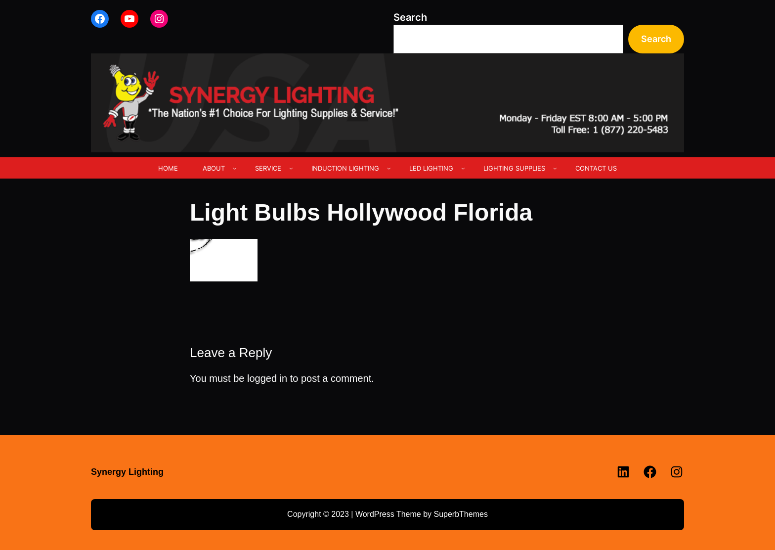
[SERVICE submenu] (291, 168)
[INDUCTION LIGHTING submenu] (389, 168)
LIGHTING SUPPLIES (514, 168)
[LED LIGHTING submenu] (463, 168)
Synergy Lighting (127, 472)
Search (410, 17)
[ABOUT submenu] (235, 168)
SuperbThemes (460, 514)
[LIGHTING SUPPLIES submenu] (555, 168)
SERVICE (268, 168)
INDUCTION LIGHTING (345, 168)
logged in (267, 378)
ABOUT (214, 168)
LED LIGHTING (431, 168)
